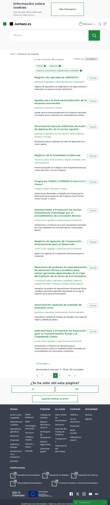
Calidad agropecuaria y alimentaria (69, 82)
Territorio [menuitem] (29, 432)
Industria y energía (60, 283)
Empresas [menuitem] (14, 440)
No (77, 389)
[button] (87, 24)
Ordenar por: (78, 59)
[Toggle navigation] (34, 23)
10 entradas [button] (44, 364)
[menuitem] (25, 475)
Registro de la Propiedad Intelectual (57, 155)
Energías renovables (42, 283)
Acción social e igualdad (44, 220)
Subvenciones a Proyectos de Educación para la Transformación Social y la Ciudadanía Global (60, 334)
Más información (67, 9)
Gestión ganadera (76, 312)
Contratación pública (43, 280)
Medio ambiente (77, 133)
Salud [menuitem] (27, 421)
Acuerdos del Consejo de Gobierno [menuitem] (61, 431)
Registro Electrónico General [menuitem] (45, 424)
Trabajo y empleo (41, 188)
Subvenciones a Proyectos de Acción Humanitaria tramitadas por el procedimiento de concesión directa (58, 213)
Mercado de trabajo (58, 188)
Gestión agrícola (62, 133)
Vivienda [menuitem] (29, 451)
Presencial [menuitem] (74, 426)
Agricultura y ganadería (44, 82)
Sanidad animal (61, 312)
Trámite (93, 78)
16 (70, 376)
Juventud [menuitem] (14, 461)
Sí (33, 389)
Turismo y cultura (41, 159)
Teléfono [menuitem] (74, 414)
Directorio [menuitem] (59, 424)
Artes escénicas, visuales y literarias (65, 159)
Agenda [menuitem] (88, 419)
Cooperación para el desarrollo (69, 220)
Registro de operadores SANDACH (56, 77)
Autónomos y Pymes (53, 107)
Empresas (38, 107)
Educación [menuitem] (14, 435)
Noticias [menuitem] (88, 414)
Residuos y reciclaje (42, 136)
